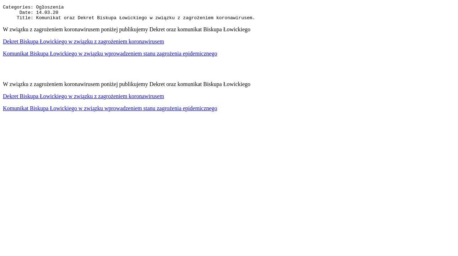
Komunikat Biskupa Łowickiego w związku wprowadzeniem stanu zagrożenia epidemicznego (110, 57)
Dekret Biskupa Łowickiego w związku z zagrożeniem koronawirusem (83, 45)
